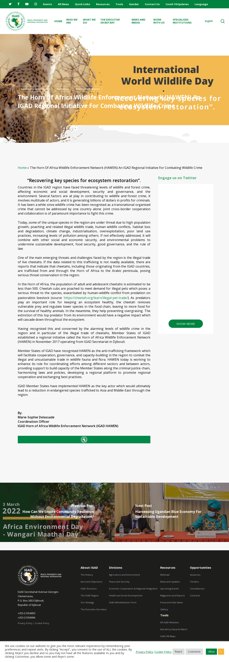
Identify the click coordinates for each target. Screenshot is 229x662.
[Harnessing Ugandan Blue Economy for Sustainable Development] (172, 512)
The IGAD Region (90, 595)
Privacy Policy (144, 652)
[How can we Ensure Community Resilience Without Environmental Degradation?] (57, 512)
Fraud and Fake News (171, 602)
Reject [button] (178, 651)
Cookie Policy (42, 623)
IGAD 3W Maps (167, 636)
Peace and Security (119, 581)
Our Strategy (87, 602)
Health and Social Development (125, 595)
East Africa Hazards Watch (173, 629)
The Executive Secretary (93, 609)
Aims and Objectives (91, 581)
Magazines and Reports (172, 595)
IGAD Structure (89, 588)
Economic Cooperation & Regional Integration (133, 588)
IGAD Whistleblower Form (123, 602)
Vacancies (195, 574)
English (209, 21)
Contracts (195, 595)
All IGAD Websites (169, 622)
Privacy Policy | (26, 623)
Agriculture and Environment (124, 574)
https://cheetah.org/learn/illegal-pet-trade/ (95, 298)
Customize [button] (194, 651)
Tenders (194, 581)
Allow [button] (211, 651)
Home (22, 168)
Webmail (165, 574)
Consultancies (197, 588)
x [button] (221, 651)
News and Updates (170, 581)
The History (87, 574)
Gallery (164, 609)
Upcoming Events (169, 588)
